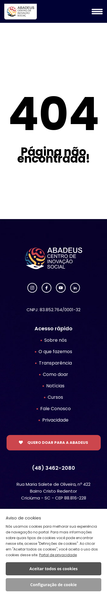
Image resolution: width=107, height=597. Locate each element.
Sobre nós (55, 340)
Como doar (55, 374)
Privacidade (55, 420)
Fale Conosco (55, 408)
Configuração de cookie (53, 584)
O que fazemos (55, 351)
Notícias (55, 386)
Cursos (55, 397)
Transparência (55, 363)
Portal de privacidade (58, 555)
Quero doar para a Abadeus (57, 442)
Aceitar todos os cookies (53, 568)
